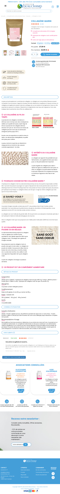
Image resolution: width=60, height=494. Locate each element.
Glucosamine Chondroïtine (20, 370)
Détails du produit (11, 272)
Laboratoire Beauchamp (28, 487)
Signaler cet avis (31, 351)
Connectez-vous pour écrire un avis (14, 357)
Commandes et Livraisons (42, 472)
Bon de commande (41, 470)
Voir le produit (21, 390)
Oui (21, 351)
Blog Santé (23, 474)
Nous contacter (25, 477)
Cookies (37, 489)
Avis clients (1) (9, 333)
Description (8, 97)
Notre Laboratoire (25, 470)
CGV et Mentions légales (27, 489)
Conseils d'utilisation (12, 307)
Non (24, 351)
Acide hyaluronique (51, 370)
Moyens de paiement (41, 474)
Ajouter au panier (51, 54)
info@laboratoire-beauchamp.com (5, 473)
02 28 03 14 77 (41, 405)
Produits (23, 472)
